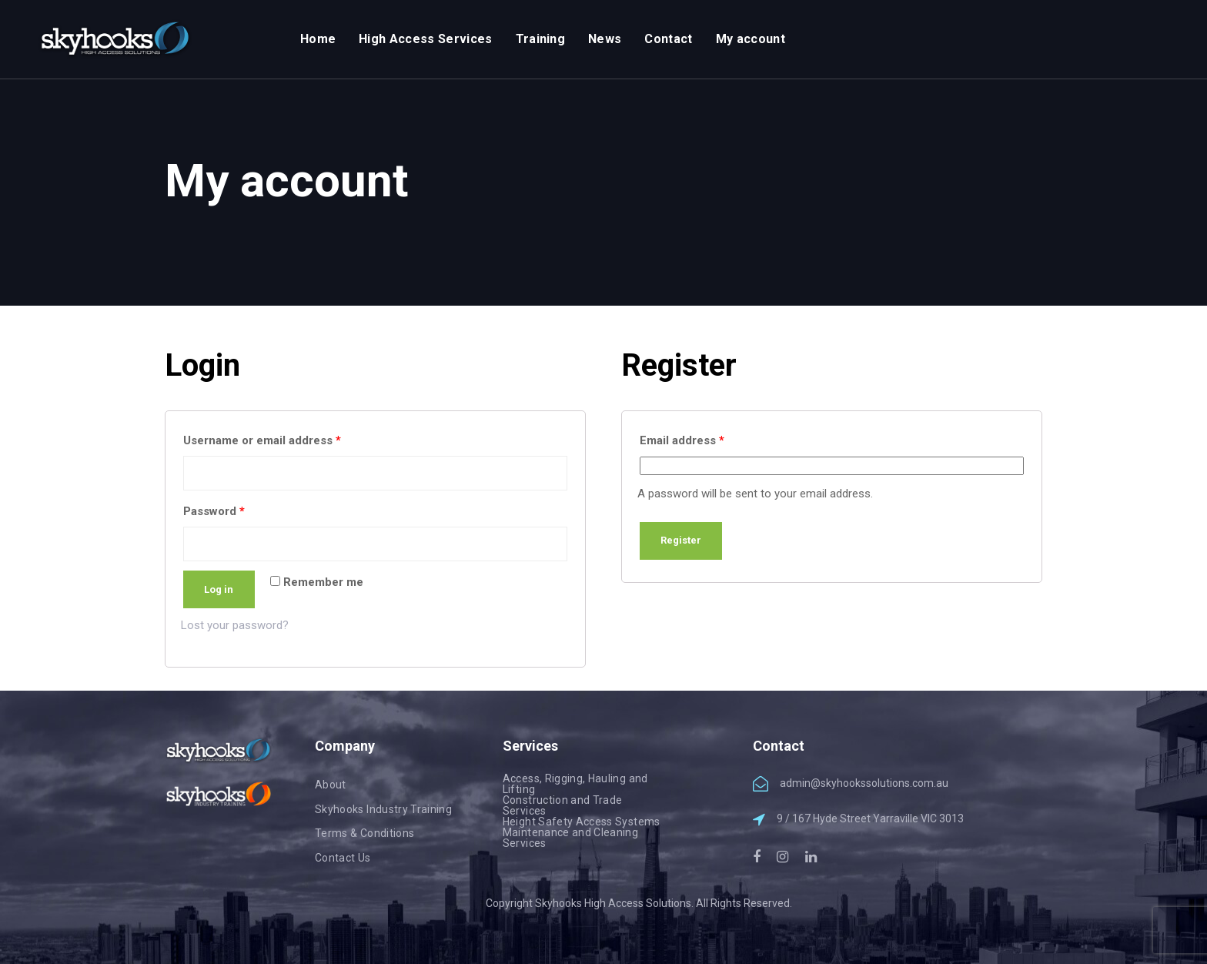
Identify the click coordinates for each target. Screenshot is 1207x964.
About (330, 784)
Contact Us (343, 858)
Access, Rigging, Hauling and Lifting (575, 784)
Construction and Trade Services (563, 805)
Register (680, 540)
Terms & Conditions (364, 833)
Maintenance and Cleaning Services (570, 838)
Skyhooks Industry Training (383, 809)
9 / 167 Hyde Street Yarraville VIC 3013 (870, 818)
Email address (682, 440)
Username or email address (262, 440)
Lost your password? (235, 625)
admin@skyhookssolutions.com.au (864, 783)
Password (214, 511)
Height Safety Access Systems (581, 821)
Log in (218, 589)
